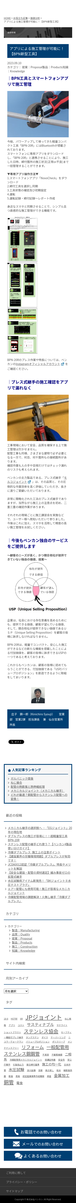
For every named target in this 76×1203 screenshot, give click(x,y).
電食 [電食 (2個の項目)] (19, 1083)
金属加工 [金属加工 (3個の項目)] (62, 1075)
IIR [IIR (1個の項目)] (21, 1018)
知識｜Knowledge (23, 950)
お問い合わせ (43, 1156)
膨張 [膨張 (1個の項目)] (11, 1076)
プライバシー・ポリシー (21, 1182)
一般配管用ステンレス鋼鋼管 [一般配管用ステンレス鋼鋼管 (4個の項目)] (36, 1050)
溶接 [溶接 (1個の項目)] (40, 1070)
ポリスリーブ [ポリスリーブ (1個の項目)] (58, 1041)
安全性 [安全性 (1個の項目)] (61, 1059)
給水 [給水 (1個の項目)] (59, 1070)
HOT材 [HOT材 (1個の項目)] (14, 1018)
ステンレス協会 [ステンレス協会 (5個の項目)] (41, 1031)
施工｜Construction (24, 946)
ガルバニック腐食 (22, 778)
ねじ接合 (16, 782)
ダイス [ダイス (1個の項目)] (45, 1037)
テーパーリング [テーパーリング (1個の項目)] (58, 1037)
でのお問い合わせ (41, 1132)
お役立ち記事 (20, 18)
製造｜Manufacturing (26, 930)
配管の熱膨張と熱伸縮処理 (28, 787)
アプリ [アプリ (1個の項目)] (12, 1025)
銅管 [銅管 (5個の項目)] (9, 1082)
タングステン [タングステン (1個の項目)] (32, 1037)
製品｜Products (22, 942)
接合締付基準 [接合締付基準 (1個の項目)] (32, 1064)
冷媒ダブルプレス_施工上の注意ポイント (34, 852)
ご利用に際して (16, 1173)
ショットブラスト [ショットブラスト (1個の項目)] (12, 1032)
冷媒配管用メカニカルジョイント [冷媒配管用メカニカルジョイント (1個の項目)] (26, 1059)
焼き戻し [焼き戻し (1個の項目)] (49, 1070)
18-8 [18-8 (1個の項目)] (6, 1018)
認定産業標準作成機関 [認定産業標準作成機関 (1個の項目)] (33, 1076)
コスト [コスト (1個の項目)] (21, 1025)
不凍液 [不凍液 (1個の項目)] (45, 1054)
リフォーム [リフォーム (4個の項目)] (32, 1047)
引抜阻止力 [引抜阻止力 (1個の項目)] (18, 1064)
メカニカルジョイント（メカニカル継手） (38, 791)
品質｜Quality (21, 934)
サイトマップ (14, 1191)
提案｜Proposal (22, 938)
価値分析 (35, 18)
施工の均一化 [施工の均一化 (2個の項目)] (51, 1064)
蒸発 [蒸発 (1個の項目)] (18, 1076)
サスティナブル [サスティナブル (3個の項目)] (40, 1024)
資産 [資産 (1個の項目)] (49, 1076)
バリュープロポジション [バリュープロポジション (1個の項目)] (38, 1041)
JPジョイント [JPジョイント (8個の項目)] (43, 1017)
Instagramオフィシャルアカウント (40, 364)
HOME (7, 18)
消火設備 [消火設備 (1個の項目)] (31, 1070)
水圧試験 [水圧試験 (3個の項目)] (16, 1069)
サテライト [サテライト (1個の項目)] (62, 1025)
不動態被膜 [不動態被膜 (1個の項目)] (56, 1054)
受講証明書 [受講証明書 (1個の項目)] (50, 1059)
